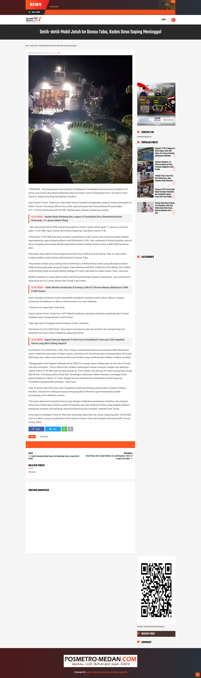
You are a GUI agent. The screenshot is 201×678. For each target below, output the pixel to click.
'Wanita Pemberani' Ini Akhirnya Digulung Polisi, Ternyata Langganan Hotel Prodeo (164, 165)
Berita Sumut (44, 436)
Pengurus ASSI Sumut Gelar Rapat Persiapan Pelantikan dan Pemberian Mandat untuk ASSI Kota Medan (165, 193)
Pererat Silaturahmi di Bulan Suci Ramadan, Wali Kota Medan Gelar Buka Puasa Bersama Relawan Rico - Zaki (165, 208)
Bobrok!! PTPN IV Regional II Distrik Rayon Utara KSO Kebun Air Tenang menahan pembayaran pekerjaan (165, 152)
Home (164, 19)
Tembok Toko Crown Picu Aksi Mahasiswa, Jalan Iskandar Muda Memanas (164, 178)
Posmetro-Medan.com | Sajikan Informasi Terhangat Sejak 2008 (106, 672)
